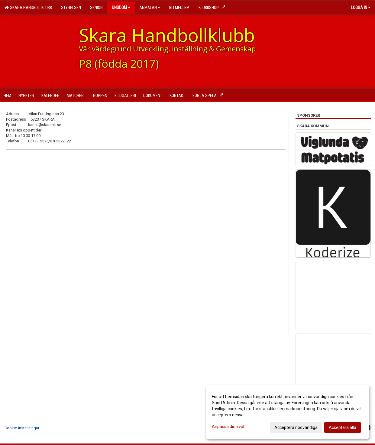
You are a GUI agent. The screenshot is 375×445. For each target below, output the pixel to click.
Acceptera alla (342, 427)
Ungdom (121, 7)
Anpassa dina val (228, 426)
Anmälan (149, 7)
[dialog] (287, 412)
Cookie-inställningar (22, 428)
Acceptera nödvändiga (296, 427)
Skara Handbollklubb (28, 7)
